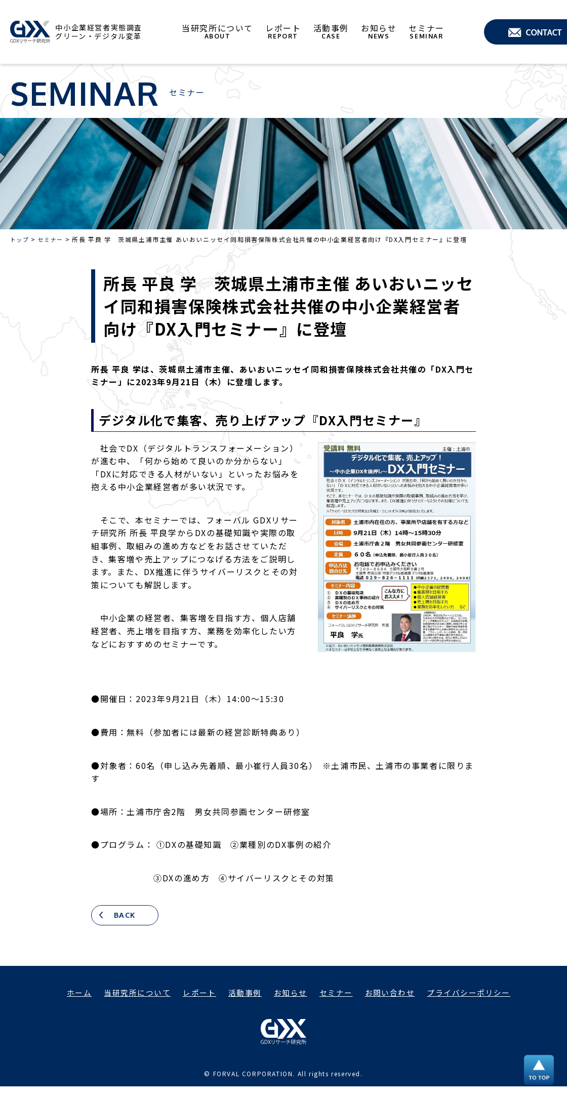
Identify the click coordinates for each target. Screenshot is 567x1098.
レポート (285, 31)
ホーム (68, 994)
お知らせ (380, 31)
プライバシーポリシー (477, 994)
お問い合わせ (395, 994)
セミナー (428, 31)
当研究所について (219, 31)
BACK (128, 916)
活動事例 (332, 31)
